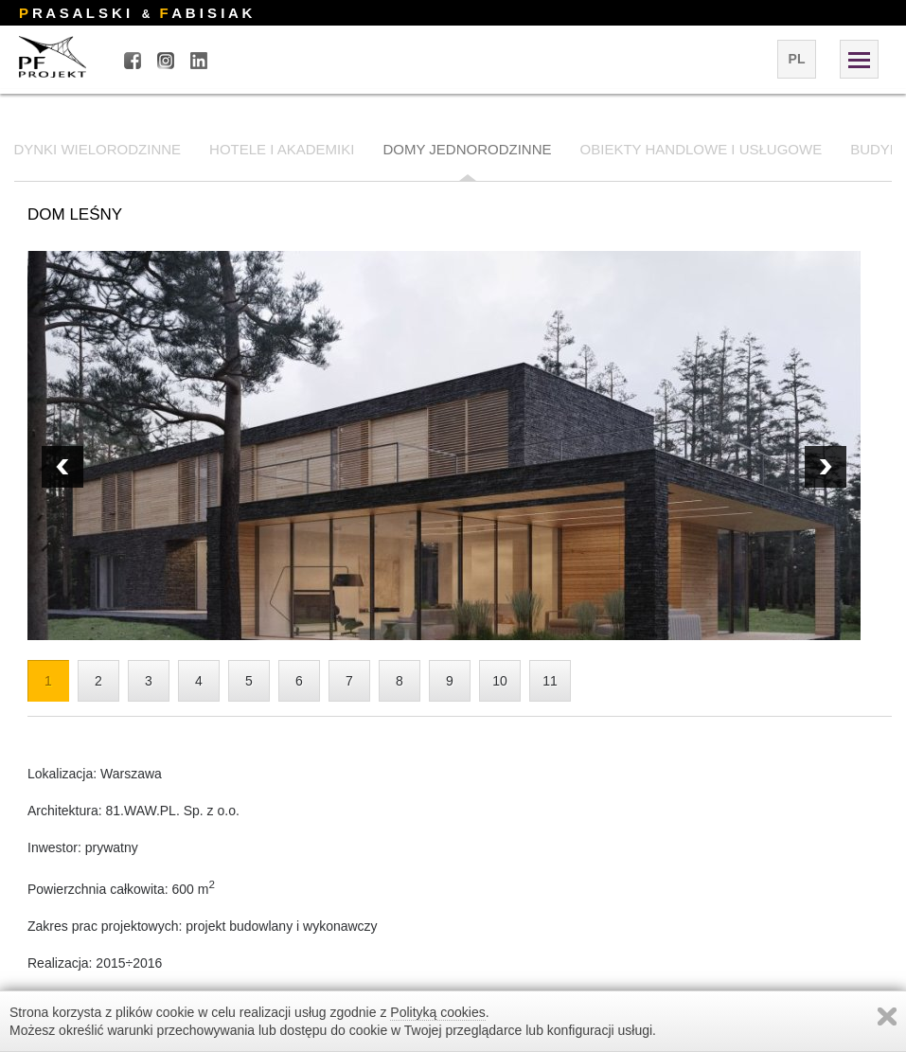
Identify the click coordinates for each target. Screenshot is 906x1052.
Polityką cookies (437, 1012)
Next (62, 467)
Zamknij (887, 1016)
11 (550, 680)
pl (797, 58)
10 (499, 680)
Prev (825, 467)
